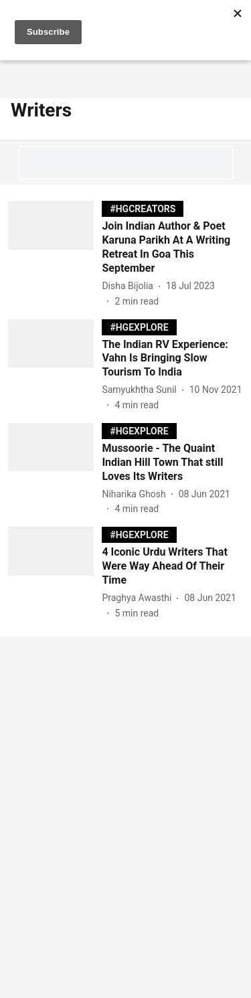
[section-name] (142, 208)
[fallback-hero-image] (55, 254)
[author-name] (130, 286)
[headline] (172, 247)
